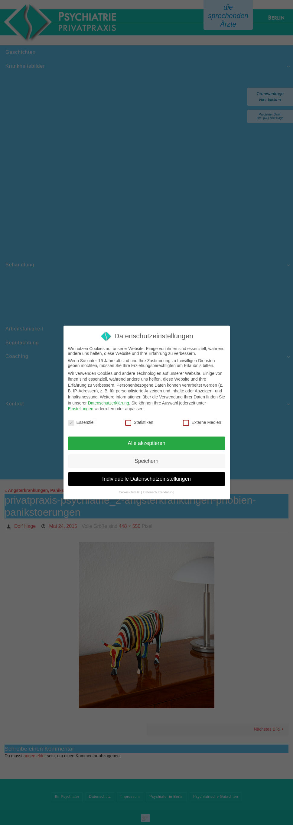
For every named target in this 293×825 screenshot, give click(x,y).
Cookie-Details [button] (129, 492)
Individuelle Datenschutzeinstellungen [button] (146, 479)
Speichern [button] (146, 461)
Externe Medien (202, 422)
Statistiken (139, 422)
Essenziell (82, 422)
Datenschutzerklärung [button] (158, 492)
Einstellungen (80, 408)
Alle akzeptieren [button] (146, 443)
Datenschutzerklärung (108, 403)
